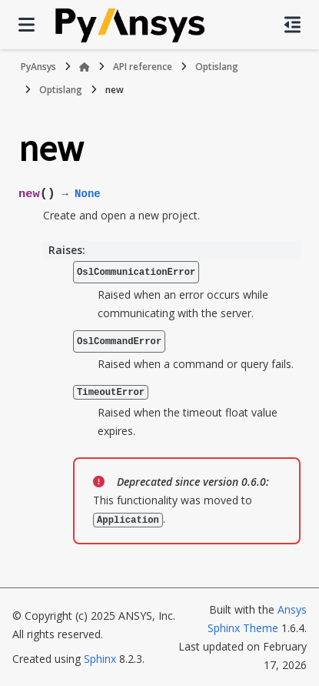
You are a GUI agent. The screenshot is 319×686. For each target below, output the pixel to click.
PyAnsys (38, 66)
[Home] (84, 67)
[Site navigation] (26, 25)
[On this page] (292, 25)
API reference (142, 66)
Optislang (216, 66)
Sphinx (100, 658)
